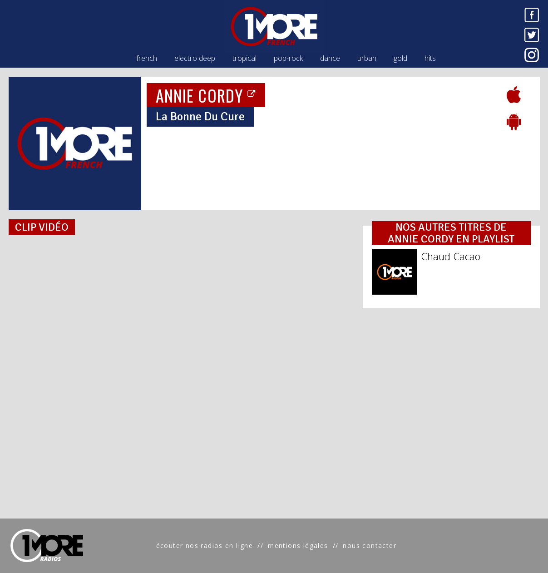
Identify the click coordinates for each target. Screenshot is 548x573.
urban (366, 58)
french (146, 58)
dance (330, 58)
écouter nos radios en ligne (204, 545)
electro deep (194, 58)
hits (430, 58)
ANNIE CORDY (206, 95)
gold (400, 58)
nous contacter (369, 545)
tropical (244, 58)
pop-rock (288, 58)
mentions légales (298, 545)
